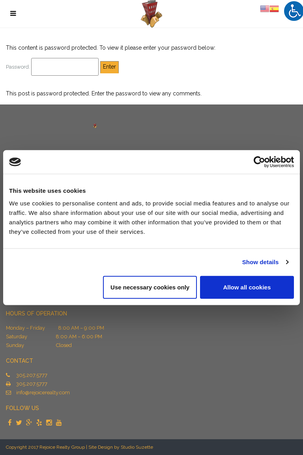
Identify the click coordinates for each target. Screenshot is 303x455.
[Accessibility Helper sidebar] (293, 10)
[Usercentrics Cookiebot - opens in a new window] (259, 162)
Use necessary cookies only (149, 286)
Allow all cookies (247, 286)
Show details (260, 262)
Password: (52, 67)
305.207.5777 (31, 375)
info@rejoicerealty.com (43, 392)
